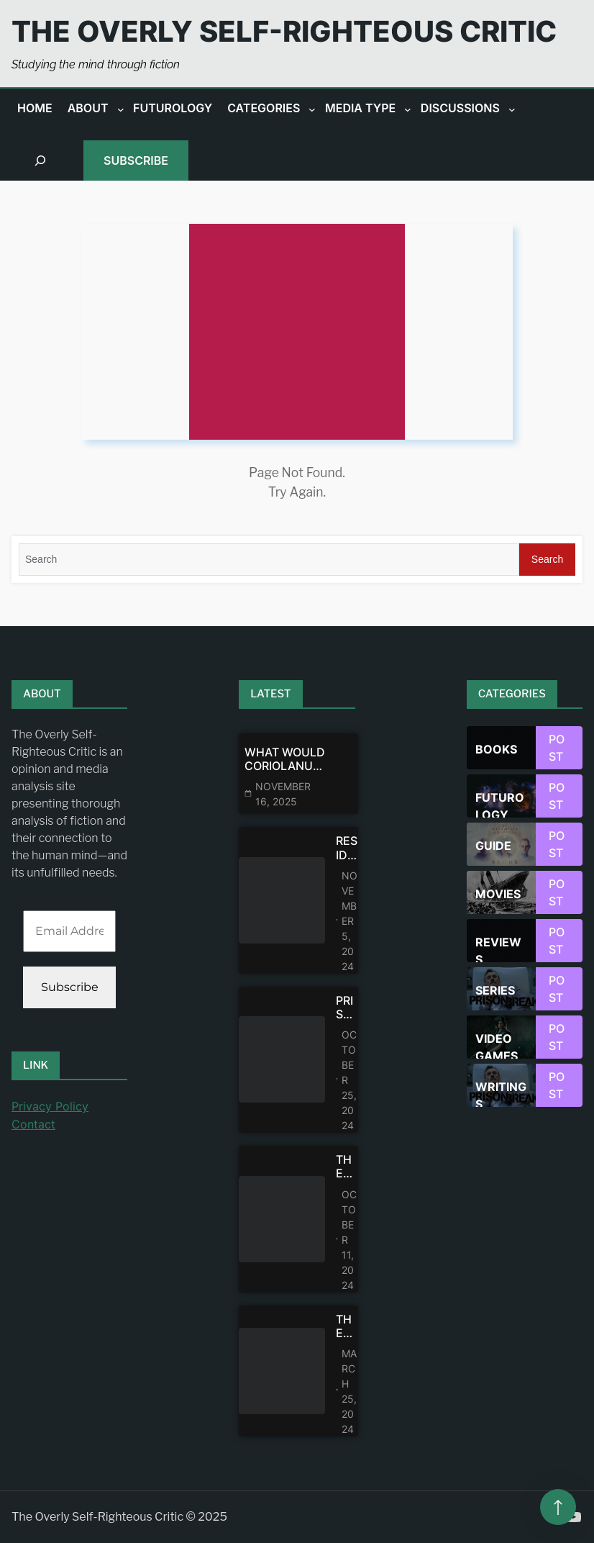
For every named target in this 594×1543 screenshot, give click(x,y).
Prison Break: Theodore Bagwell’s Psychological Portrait (347, 1007)
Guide (493, 845)
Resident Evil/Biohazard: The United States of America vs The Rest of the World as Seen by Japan (347, 847)
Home (34, 108)
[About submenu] (120, 108)
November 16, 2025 (283, 793)
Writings (500, 1093)
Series (495, 990)
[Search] (269, 559)
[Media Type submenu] (407, 108)
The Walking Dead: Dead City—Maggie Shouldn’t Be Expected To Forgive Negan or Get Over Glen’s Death (347, 1166)
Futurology (499, 804)
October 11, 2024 (349, 1239)
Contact (33, 1124)
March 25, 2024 (349, 1391)
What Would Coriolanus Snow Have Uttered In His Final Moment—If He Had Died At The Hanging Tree (285, 759)
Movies (498, 894)
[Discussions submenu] (512, 108)
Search (547, 559)
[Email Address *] (69, 931)
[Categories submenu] (312, 108)
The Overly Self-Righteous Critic (284, 31)
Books (496, 749)
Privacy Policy (50, 1106)
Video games (496, 1045)
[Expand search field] (40, 160)
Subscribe (136, 160)
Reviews (498, 948)
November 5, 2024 (349, 920)
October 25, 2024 (349, 1079)
